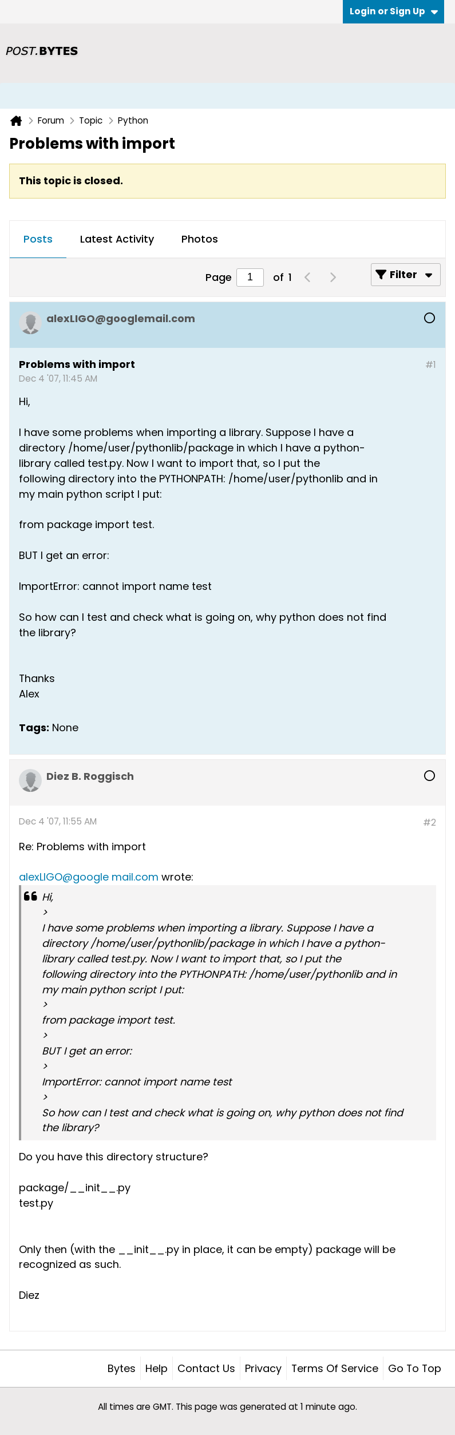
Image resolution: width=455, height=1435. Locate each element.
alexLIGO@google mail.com (89, 877)
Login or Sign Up (394, 11)
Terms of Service (334, 1368)
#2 (429, 822)
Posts (38, 239)
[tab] (38, 240)
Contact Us (206, 1368)
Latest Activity (117, 239)
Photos (199, 239)
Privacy (263, 1368)
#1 (430, 365)
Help (156, 1368)
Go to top (414, 1368)
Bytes (122, 1368)
